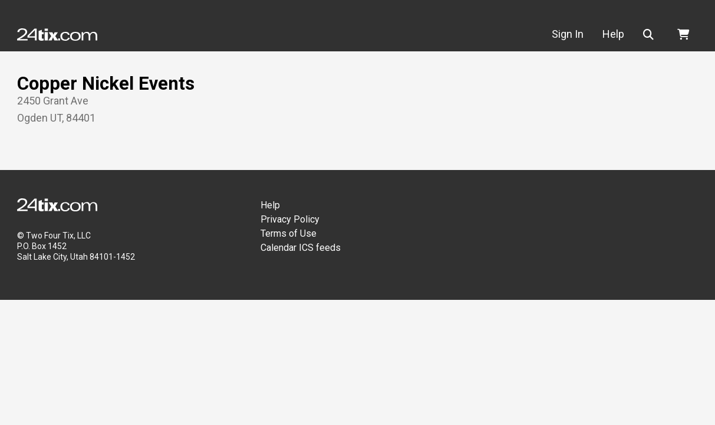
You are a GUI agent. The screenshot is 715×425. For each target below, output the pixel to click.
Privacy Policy (290, 219)
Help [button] (613, 34)
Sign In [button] (568, 34)
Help (270, 205)
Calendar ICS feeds (301, 247)
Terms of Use (289, 233)
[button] (651, 34)
